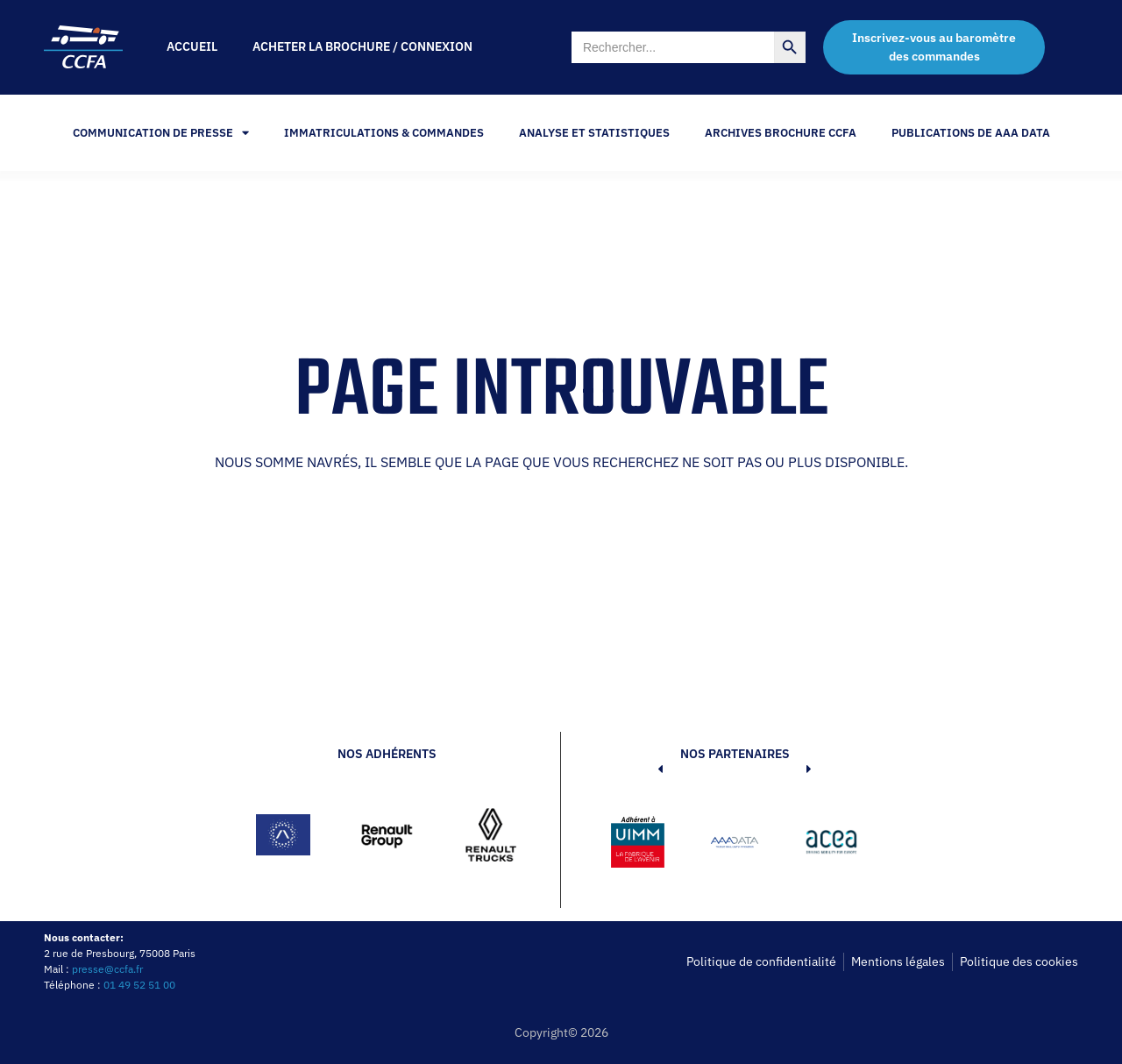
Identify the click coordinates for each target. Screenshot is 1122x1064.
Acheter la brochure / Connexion (362, 46)
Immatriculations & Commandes (384, 132)
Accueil (192, 46)
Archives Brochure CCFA (780, 132)
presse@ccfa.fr (107, 968)
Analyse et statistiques (594, 132)
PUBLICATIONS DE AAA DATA (970, 132)
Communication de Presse (161, 132)
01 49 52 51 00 (139, 984)
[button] (634, 845)
